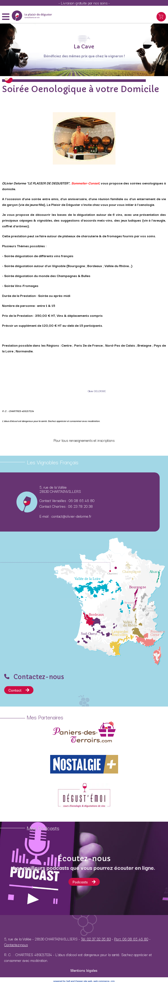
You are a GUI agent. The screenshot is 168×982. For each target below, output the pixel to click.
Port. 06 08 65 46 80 (131, 939)
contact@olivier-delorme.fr (71, 516)
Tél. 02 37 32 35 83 (96, 939)
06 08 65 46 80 (81, 500)
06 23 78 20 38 (80, 506)
